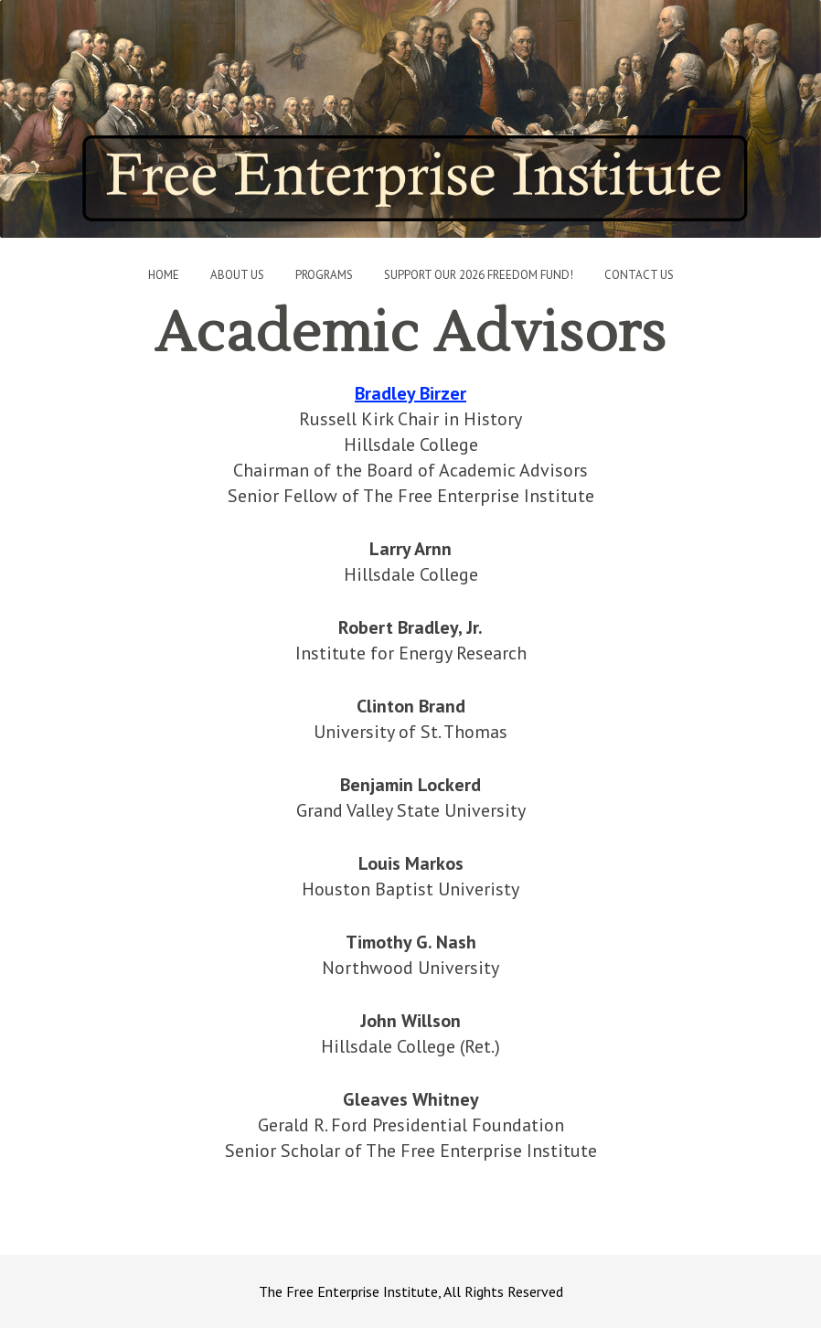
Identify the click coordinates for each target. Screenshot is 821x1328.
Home (163, 275)
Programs (324, 275)
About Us (237, 275)
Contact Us (639, 275)
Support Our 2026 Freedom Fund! (478, 275)
